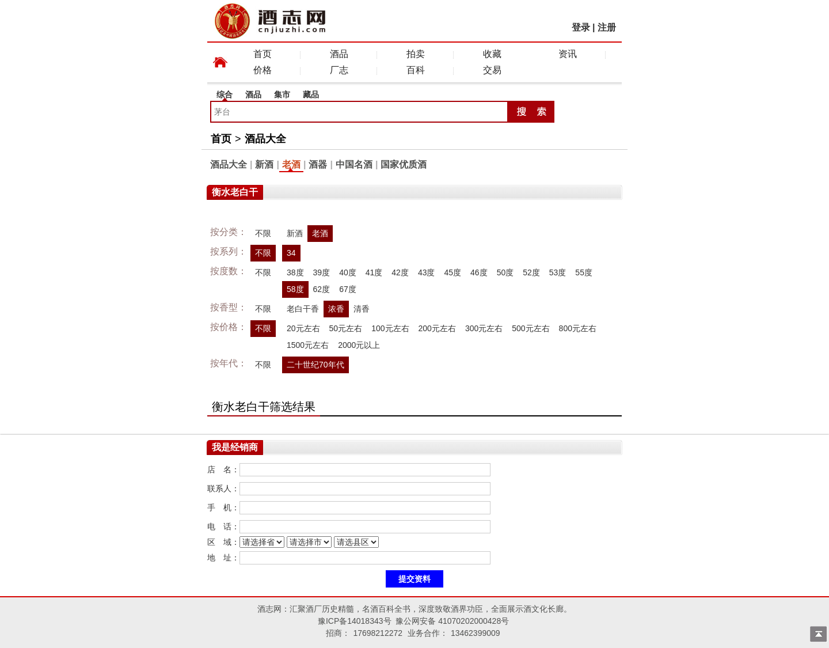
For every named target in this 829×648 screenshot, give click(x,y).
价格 (262, 70)
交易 (492, 70)
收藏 (492, 54)
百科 (415, 70)
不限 (263, 233)
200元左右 (437, 328)
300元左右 (484, 328)
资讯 (567, 54)
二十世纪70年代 (315, 364)
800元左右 (577, 328)
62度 (321, 289)
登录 (581, 27)
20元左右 (303, 328)
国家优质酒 (404, 164)
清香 (361, 308)
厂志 (339, 70)
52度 (531, 272)
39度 (321, 272)
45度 (452, 272)
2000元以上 (359, 345)
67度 (347, 289)
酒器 (318, 164)
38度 (295, 272)
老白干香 (303, 308)
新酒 (264, 164)
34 (291, 252)
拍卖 (415, 54)
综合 (224, 94)
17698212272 (377, 633)
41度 (374, 272)
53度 (557, 272)
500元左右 (530, 328)
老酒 (291, 164)
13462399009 (475, 633)
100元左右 (390, 328)
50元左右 (346, 328)
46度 (479, 272)
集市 (282, 94)
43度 (426, 272)
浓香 (336, 308)
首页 (262, 54)
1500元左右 (308, 345)
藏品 (311, 94)
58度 (295, 289)
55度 (583, 272)
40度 (347, 272)
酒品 (339, 54)
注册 (607, 27)
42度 (400, 272)
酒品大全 (265, 139)
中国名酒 (354, 164)
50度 (505, 272)
